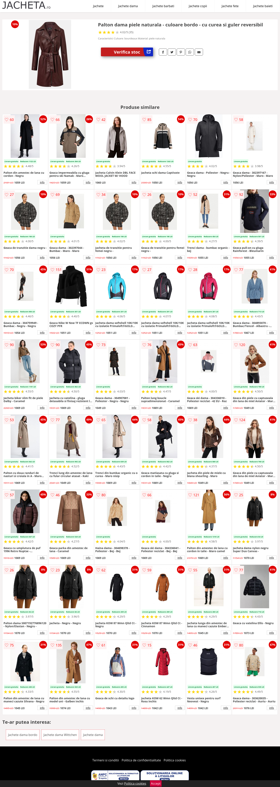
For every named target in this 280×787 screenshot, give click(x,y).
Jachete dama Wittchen (60, 735)
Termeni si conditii (105, 760)
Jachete (98, 6)
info (42, 182)
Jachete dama (128, 6)
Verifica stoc (133, 52)
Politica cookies (175, 760)
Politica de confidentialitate (141, 760)
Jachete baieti (263, 6)
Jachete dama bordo (22, 735)
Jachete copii (198, 6)
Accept (156, 783)
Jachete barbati (163, 6)
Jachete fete (230, 6)
